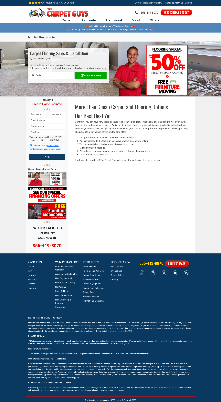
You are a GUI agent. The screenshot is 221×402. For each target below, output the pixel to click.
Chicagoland (116, 271)
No (42, 140)
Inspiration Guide (90, 279)
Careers (188, 3)
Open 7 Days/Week (64, 295)
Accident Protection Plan (66, 274)
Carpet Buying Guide (92, 283)
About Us (178, 3)
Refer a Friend (89, 266)
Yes (34, 140)
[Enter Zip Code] (52, 75)
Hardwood (114, 20)
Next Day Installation (64, 278)
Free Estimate (176, 263)
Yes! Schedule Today (176, 12)
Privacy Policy (89, 292)
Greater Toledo (117, 275)
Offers (154, 20)
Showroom (60, 307)
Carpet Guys (32, 36)
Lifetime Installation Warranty (148, 3)
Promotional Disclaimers (94, 301)
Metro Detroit (117, 266)
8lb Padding (60, 287)
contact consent (37, 149)
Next (47, 156)
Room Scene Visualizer (93, 271)
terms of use (52, 145)
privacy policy (55, 149)
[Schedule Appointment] (91, 75)
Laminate (89, 20)
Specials (31, 283)
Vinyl (136, 20)
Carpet (67, 20)
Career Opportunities (92, 275)
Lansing (114, 279)
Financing (168, 3)
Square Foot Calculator (93, 288)
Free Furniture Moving (65, 282)
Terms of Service (91, 296)
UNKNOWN (55, 140)
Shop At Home (62, 291)
